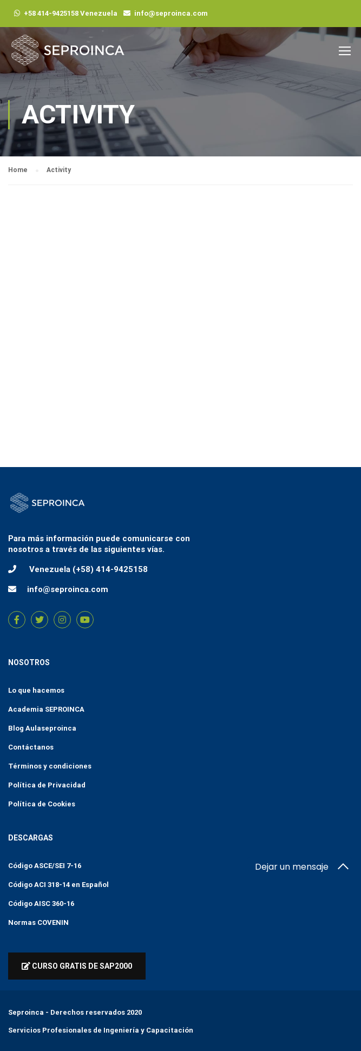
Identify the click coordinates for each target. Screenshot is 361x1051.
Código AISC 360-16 (41, 903)
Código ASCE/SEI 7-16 (44, 866)
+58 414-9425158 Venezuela (70, 13)
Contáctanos (31, 747)
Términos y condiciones (49, 766)
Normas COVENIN (38, 922)
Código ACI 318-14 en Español (58, 885)
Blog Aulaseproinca (42, 728)
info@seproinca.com (171, 13)
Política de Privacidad (47, 785)
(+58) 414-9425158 (110, 569)
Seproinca (26, 1012)
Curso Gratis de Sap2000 (77, 966)
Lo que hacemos (36, 690)
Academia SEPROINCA (46, 709)
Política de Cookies (41, 804)
